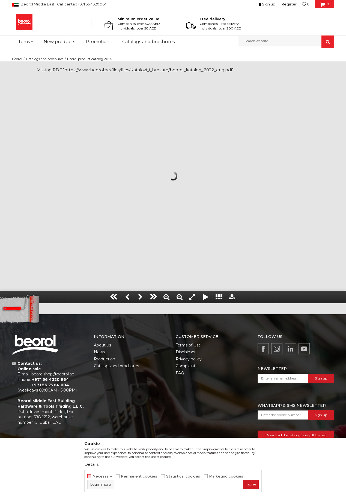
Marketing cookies (226, 476)
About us (102, 345)
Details (91, 464)
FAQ (180, 372)
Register (289, 4)
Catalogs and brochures (44, 59)
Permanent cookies (139, 476)
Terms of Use (188, 345)
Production (104, 359)
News (99, 351)
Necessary (102, 476)
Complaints (186, 365)
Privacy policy (189, 359)
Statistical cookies (183, 476)
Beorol (17, 59)
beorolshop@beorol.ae (52, 374)
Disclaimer (186, 351)
